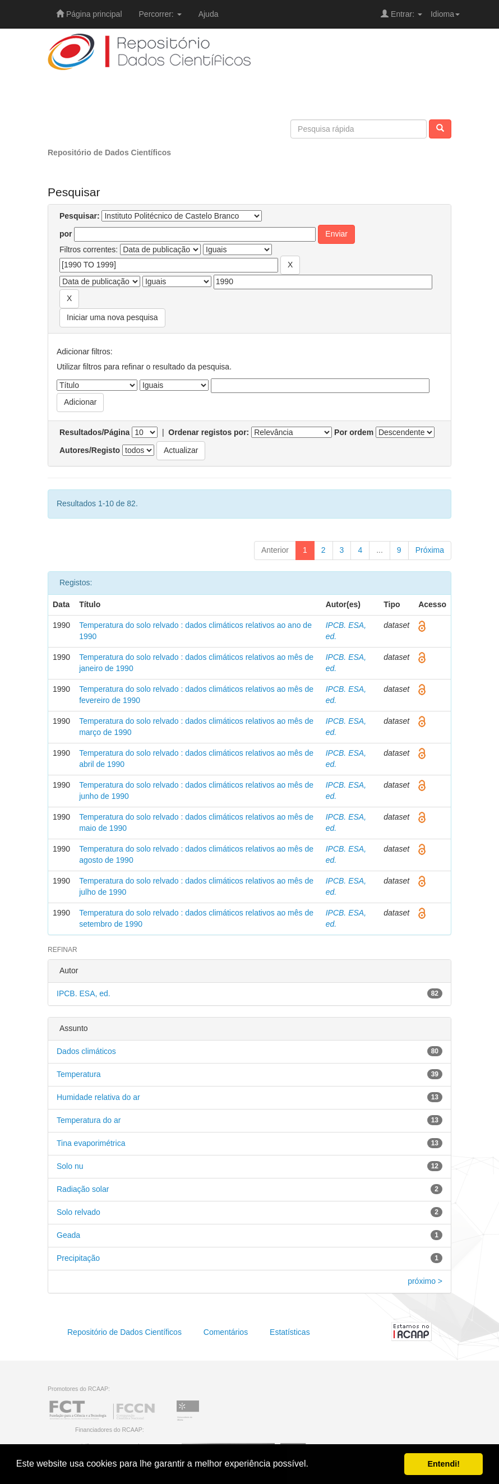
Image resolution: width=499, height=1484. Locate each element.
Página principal (89, 14)
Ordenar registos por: (208, 432)
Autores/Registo (89, 450)
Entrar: (401, 14)
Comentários (226, 1332)
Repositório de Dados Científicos (109, 152)
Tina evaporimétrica (91, 1143)
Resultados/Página (94, 432)
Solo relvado (78, 1212)
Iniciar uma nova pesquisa (112, 317)
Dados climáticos (86, 1051)
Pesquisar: (79, 215)
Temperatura (79, 1074)
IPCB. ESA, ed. (83, 993)
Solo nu (70, 1166)
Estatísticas (290, 1332)
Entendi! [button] (443, 1463)
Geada (68, 1235)
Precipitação (78, 1258)
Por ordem (353, 432)
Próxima (429, 549)
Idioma (445, 14)
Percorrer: (160, 14)
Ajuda (208, 14)
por (65, 233)
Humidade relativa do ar (98, 1097)
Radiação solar (83, 1189)
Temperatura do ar (89, 1120)
